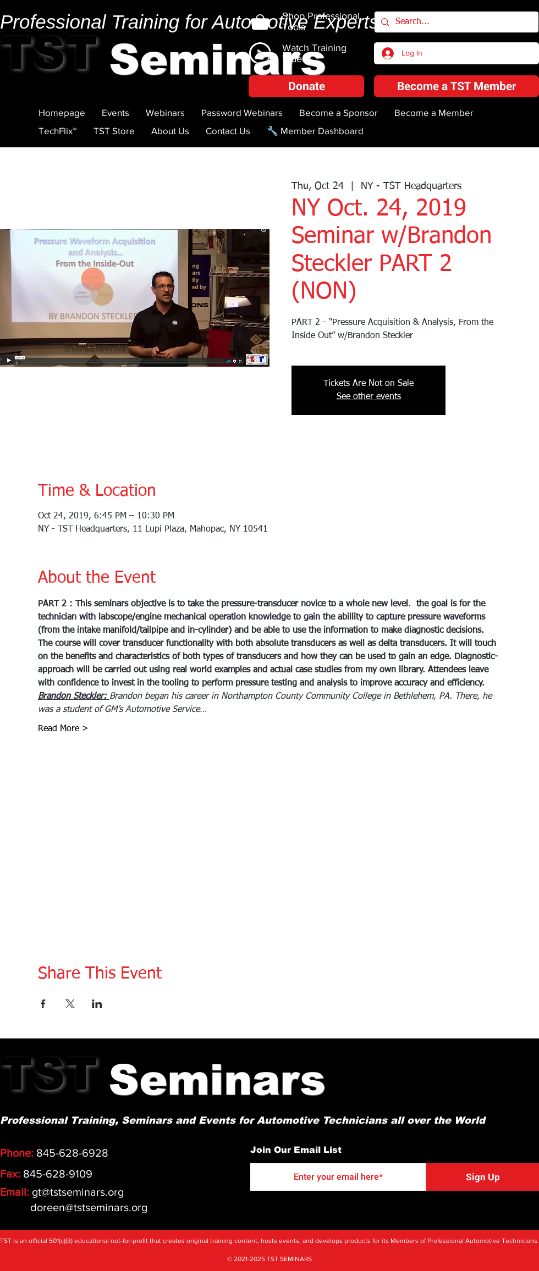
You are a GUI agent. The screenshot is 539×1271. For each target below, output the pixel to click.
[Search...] (455, 22)
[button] (306, 86)
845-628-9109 (57, 1174)
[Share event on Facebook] (43, 1003)
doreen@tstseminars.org (88, 1207)
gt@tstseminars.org (78, 1192)
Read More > (63, 729)
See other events (369, 397)
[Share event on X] (70, 1003)
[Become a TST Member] (456, 86)
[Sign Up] (482, 1177)
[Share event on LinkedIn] (97, 1003)
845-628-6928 (72, 1153)
